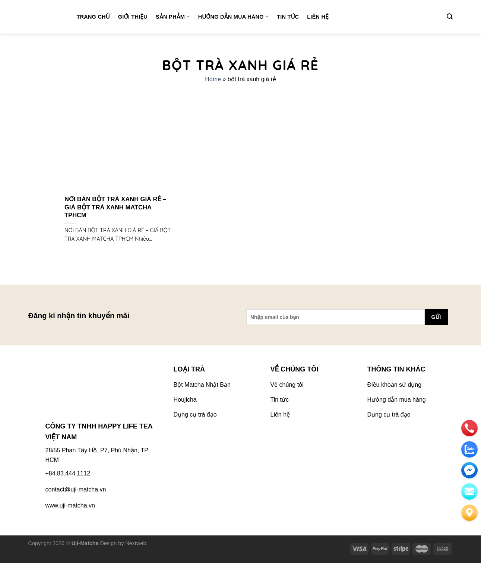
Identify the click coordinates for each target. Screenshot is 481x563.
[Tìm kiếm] (450, 16)
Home (213, 79)
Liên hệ (318, 17)
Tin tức (288, 17)
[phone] (469, 428)
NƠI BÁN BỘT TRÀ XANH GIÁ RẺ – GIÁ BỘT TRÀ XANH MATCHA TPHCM (115, 207)
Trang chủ (93, 17)
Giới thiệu (133, 17)
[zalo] (469, 449)
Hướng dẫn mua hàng (233, 16)
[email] (469, 470)
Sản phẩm (173, 16)
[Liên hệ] (469, 513)
